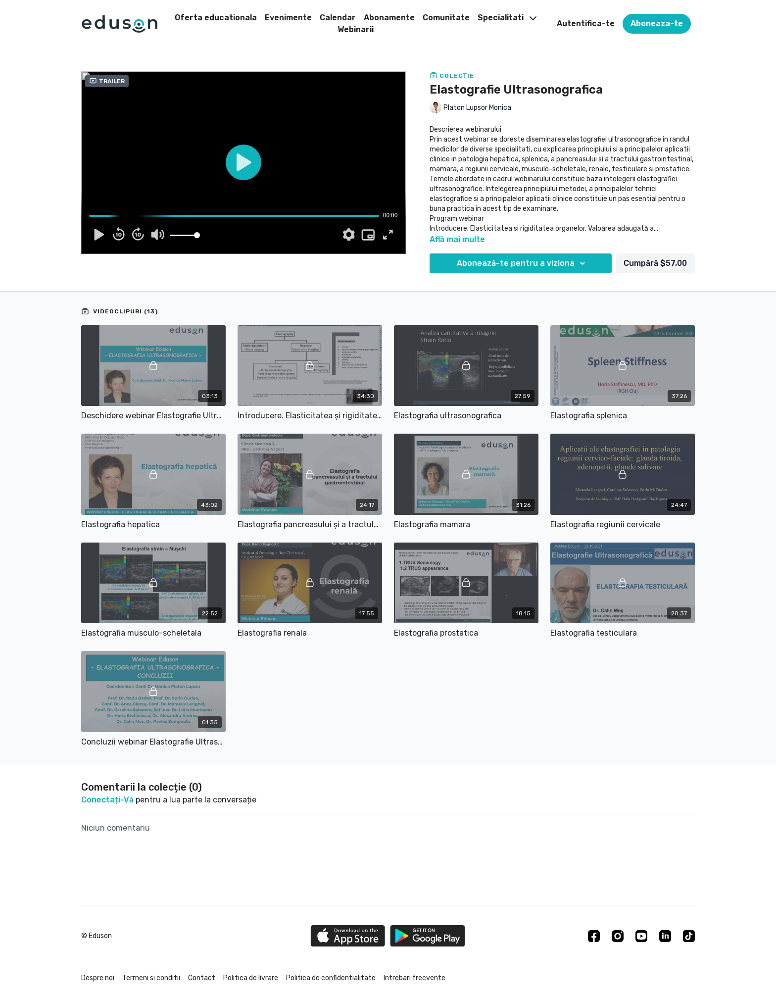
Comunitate (446, 17)
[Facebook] (594, 936)
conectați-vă (107, 799)
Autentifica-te (586, 23)
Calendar (338, 17)
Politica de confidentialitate (331, 978)
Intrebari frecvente (414, 978)
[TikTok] (689, 936)
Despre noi (97, 978)
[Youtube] (641, 936)
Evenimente (288, 17)
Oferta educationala (216, 17)
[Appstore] (348, 936)
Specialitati (507, 17)
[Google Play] (427, 936)
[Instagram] (618, 936)
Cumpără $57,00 (655, 263)
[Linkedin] (665, 936)
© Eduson (96, 936)
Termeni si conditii (151, 978)
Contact (201, 978)
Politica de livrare (250, 978)
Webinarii (356, 29)
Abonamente (389, 17)
